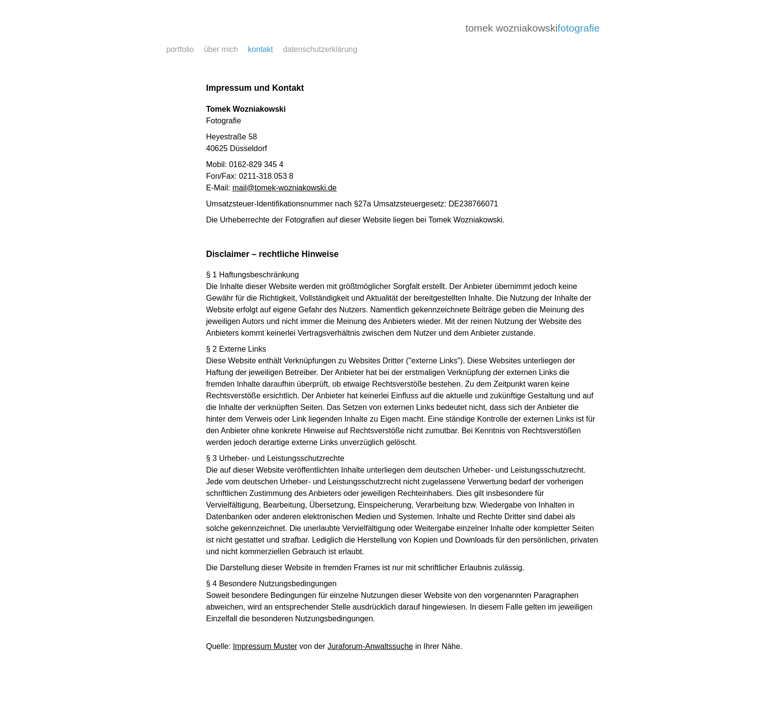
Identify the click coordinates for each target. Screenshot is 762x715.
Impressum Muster (265, 646)
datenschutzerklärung (320, 49)
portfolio (180, 49)
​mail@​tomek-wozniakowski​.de (284, 188)
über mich (221, 49)
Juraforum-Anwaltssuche (370, 646)
